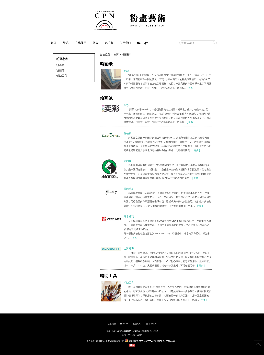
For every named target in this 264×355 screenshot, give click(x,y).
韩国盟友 (129, 188)
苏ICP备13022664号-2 (167, 341)
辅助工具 (61, 75)
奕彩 (126, 70)
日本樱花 (129, 216)
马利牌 (127, 160)
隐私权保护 (151, 323)
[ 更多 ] (190, 88)
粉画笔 (60, 70)
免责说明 (137, 323)
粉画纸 (60, 65)
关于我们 (125, 42)
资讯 (65, 42)
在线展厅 (80, 42)
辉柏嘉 (127, 133)
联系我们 (112, 323)
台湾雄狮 (129, 248)
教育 (95, 42)
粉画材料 (127, 54)
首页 (53, 42)
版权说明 (124, 323)
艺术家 (109, 42)
